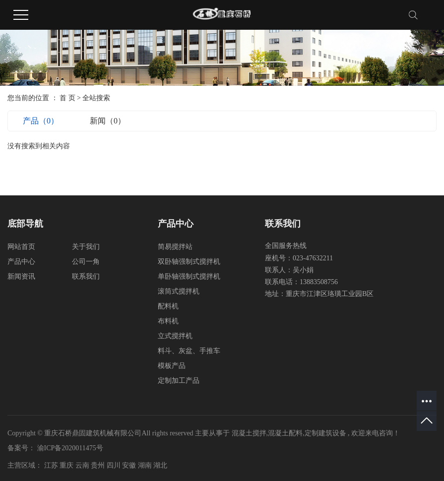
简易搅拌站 (175, 246)
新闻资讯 (21, 276)
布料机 (168, 321)
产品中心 (21, 261)
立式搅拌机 (175, 336)
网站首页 (21, 246)
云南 (83, 465)
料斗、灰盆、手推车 (189, 351)
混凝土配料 (285, 433)
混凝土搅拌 (249, 433)
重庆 (67, 465)
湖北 (160, 465)
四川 (115, 465)
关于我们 (86, 246)
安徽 (130, 465)
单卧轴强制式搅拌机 (189, 276)
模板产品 (172, 365)
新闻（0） (108, 121)
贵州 (99, 465)
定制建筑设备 (325, 433)
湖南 (146, 465)
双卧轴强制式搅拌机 (189, 261)
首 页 (67, 98)
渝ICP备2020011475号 (70, 448)
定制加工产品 (178, 380)
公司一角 (86, 261)
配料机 (168, 306)
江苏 (52, 465)
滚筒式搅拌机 (178, 291)
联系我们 (86, 276)
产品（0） (41, 121)
